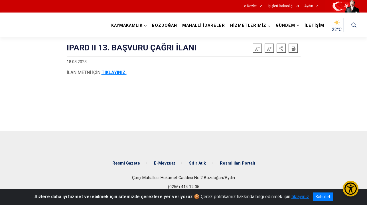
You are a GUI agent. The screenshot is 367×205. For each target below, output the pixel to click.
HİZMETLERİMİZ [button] (248, 25)
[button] (281, 48)
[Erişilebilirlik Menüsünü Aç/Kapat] (350, 188)
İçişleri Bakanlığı (280, 6)
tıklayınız (300, 196)
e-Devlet (250, 6)
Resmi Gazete (126, 163)
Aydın (308, 6)
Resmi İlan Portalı (237, 163)
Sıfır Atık (197, 163)
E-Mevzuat (164, 163)
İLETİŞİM (314, 25)
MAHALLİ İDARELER (203, 25)
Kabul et (323, 196)
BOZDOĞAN (164, 25)
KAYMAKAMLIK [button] (127, 25)
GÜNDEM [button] (285, 25)
